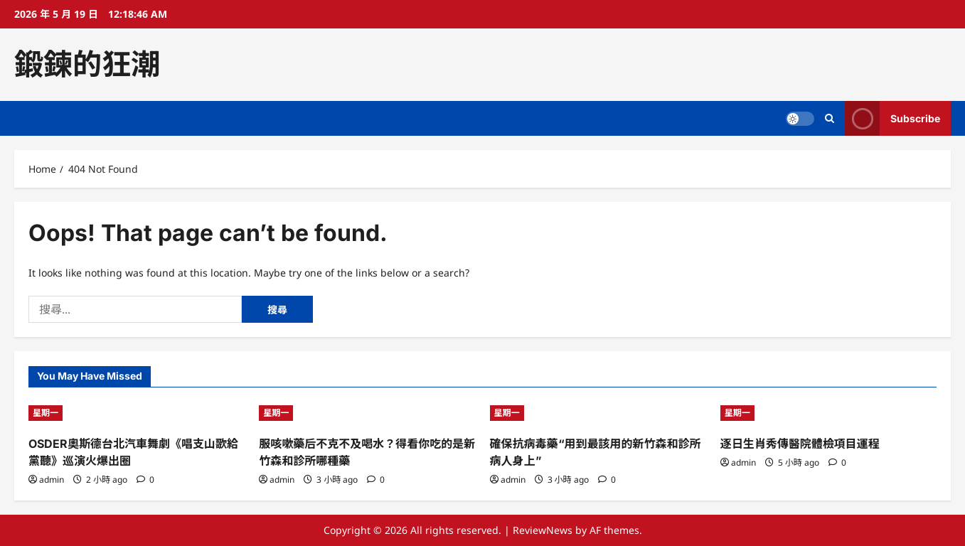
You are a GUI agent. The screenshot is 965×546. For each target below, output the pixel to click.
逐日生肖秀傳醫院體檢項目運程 (800, 444)
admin (51, 479)
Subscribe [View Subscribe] (892, 118)
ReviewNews (542, 530)
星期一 (45, 413)
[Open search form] (829, 118)
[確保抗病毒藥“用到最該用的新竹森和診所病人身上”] (598, 413)
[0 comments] (145, 479)
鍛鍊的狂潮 (87, 64)
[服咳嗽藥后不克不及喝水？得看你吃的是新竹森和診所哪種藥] (367, 413)
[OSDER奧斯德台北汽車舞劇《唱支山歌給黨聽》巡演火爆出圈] (136, 413)
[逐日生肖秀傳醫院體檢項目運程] (828, 413)
